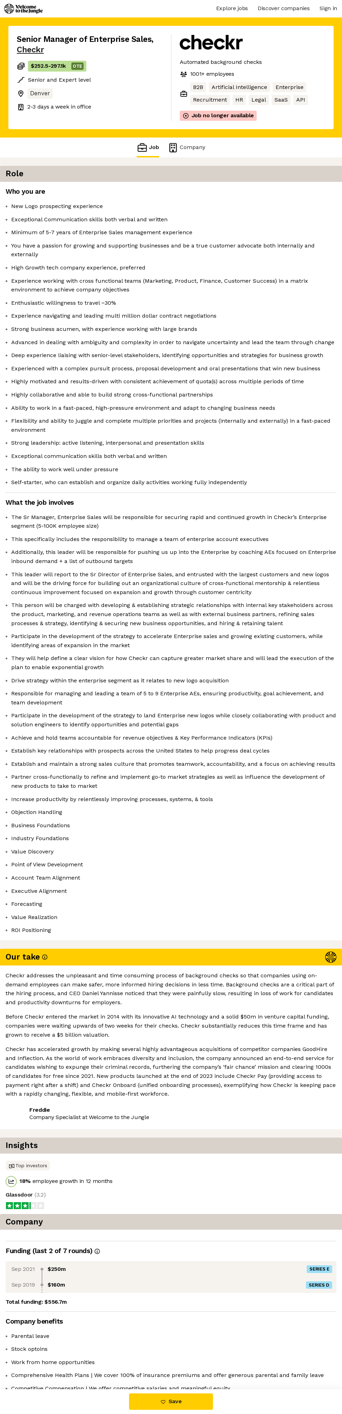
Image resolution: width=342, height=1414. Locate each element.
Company (186, 147)
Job (148, 147)
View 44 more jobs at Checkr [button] (105, 1359)
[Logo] (23, 9)
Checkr (30, 49)
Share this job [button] (36, 1359)
